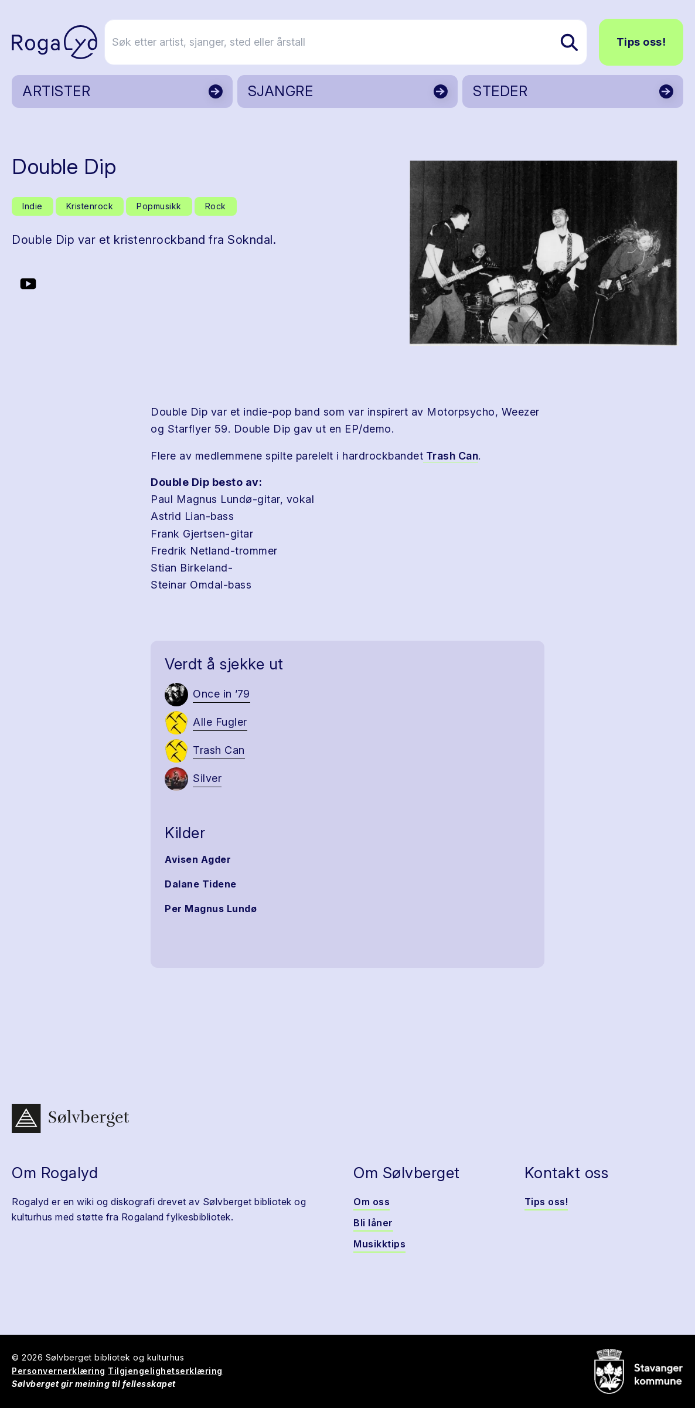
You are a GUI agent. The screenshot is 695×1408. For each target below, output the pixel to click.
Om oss (371, 1202)
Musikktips (379, 1244)
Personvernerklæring (58, 1371)
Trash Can (450, 456)
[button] (544, 253)
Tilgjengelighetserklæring (165, 1371)
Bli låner (373, 1223)
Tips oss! (641, 42)
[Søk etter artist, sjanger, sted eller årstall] (352, 42)
